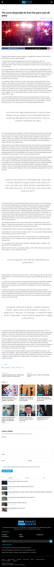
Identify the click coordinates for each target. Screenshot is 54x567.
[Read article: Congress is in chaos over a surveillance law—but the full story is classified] (27, 392)
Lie (23, 367)
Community (4, 537)
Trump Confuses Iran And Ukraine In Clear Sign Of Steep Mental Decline (44, 401)
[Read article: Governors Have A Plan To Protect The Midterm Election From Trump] (27, 412)
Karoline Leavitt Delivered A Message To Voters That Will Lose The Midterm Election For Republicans (30, 494)
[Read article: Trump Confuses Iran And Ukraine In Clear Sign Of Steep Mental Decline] (45, 392)
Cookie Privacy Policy (40, 561)
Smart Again (11, 565)
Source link (4, 364)
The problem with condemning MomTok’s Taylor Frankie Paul (21, 499)
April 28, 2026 (22, 424)
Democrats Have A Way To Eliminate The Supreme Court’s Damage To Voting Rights (9, 401)
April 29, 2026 (4, 404)
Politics (6, 9)
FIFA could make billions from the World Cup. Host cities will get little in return (18, 552)
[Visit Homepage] (27, 2)
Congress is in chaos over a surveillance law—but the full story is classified (26, 401)
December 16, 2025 (6, 18)
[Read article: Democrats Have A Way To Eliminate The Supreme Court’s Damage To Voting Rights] (10, 392)
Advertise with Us (11, 561)
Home (3, 9)
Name (3, 456)
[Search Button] (51, 2)
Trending (21, 538)
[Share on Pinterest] (48, 48)
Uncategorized (39, 537)
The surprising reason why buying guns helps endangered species (16, 550)
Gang (13, 367)
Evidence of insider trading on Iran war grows (18, 483)
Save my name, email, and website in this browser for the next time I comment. (21, 469)
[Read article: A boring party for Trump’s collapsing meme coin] (45, 412)
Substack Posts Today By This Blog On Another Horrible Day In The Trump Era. (19, 554)
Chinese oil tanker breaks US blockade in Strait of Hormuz (20, 488)
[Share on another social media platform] (51, 48)
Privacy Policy (26, 561)
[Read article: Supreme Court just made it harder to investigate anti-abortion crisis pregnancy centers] (10, 412)
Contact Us (15, 563)
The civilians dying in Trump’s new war (16, 510)
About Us (3, 561)
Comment (4, 439)
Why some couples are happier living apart (17, 505)
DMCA (32, 561)
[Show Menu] (2, 2)
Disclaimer (19, 561)
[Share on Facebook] (13, 48)
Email (3, 463)
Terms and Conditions (6, 563)
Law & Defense (5, 538)
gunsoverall (18, 367)
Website (30, 462)
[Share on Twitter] (36, 48)
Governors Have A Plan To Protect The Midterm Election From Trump (26, 421)
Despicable (7, 367)
